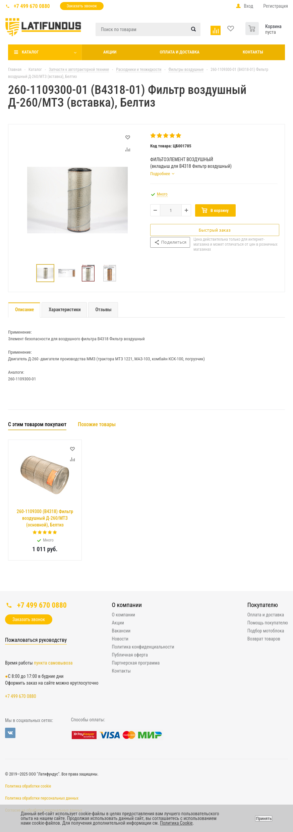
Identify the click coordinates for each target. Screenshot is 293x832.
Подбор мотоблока (265, 630)
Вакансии (121, 630)
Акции (109, 51)
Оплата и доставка (179, 51)
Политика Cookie (176, 823)
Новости (120, 638)
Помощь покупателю (267, 622)
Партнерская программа (136, 663)
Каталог (30, 51)
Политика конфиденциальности (143, 646)
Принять (264, 818)
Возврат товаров (263, 638)
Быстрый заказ (215, 230)
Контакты (253, 51)
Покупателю (262, 604)
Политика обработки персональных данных (41, 798)
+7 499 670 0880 (32, 6)
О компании (127, 604)
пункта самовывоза (53, 663)
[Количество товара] (171, 210)
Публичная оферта (130, 655)
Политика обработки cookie (28, 786)
